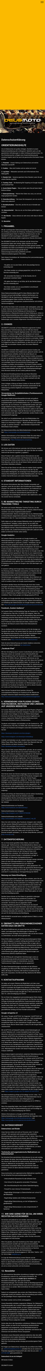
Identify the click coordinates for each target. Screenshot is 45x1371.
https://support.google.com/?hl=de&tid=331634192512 (22, 1091)
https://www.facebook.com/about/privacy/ (24, 639)
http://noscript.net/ (7, 834)
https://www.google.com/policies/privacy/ (17, 432)
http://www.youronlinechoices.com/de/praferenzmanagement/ (20, 696)
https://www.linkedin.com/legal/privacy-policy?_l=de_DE (18, 818)
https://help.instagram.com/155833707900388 (15, 813)
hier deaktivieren (25, 645)
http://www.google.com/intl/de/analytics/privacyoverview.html (23, 604)
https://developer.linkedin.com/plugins (13, 746)
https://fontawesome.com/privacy (21, 440)
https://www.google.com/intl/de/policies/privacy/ (16, 1118)
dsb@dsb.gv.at (16, 1254)
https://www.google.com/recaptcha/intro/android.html (18, 1120)
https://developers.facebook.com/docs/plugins (15, 733)
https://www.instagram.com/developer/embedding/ (17, 736)
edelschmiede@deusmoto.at (12, 1349)
